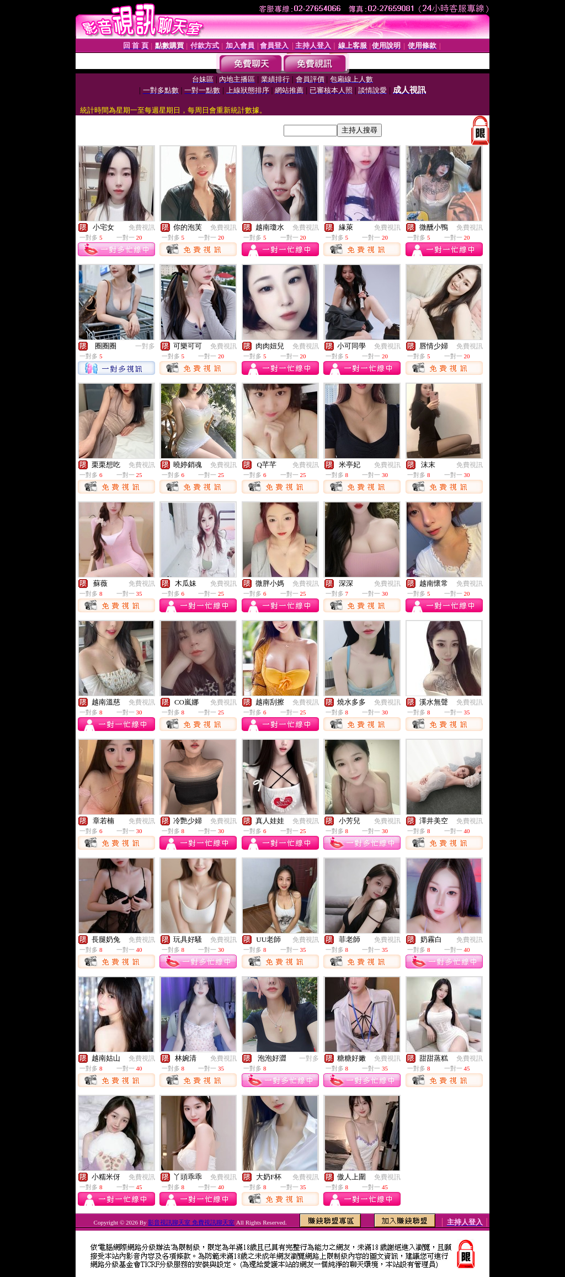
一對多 (145, 346)
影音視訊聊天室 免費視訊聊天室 (191, 1222)
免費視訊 (142, 227)
